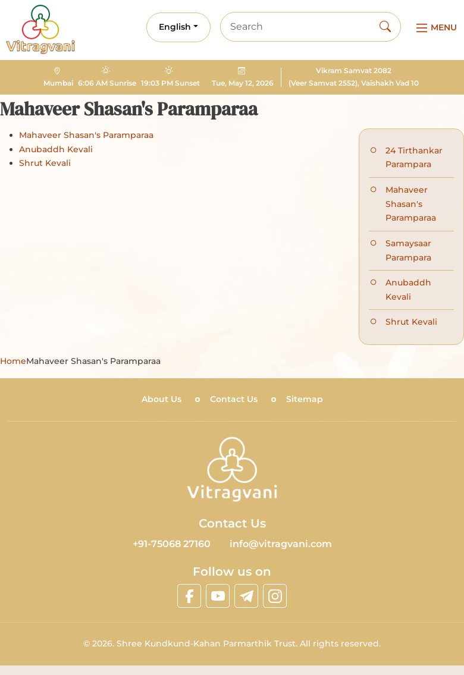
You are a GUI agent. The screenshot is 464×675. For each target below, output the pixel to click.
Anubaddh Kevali (56, 149)
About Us (161, 399)
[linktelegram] (246, 596)
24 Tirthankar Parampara (414, 157)
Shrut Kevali (45, 163)
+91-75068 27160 (172, 544)
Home (13, 361)
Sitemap (304, 399)
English (175, 26)
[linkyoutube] (218, 596)
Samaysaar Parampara (408, 250)
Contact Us (234, 399)
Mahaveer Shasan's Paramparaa (86, 135)
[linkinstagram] (275, 596)
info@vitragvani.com (281, 544)
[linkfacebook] (189, 596)
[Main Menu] (435, 28)
